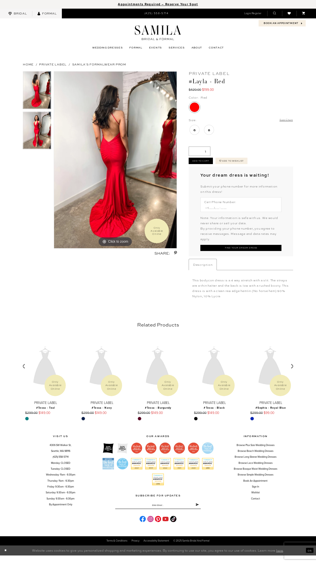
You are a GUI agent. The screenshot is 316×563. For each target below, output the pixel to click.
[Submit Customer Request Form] (240, 253)
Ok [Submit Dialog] (308, 558)
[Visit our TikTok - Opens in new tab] (173, 526)
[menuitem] (17, 13)
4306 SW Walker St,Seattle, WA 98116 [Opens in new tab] (60, 453)
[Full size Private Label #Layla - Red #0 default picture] (115, 160)
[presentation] (45, 372)
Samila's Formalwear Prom (99, 64)
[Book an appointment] (282, 23)
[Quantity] (199, 152)
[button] (253, 13)
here (279, 557)
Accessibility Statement (156, 548)
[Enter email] (158, 511)
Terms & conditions (116, 548)
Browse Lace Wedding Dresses (256, 468)
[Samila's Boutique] (158, 32)
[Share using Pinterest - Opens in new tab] (175, 253)
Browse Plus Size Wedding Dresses (255, 450)
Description (202, 270)
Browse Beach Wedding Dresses (255, 456)
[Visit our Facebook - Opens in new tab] (143, 526)
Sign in (255, 492)
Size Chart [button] (284, 120)
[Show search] (274, 13)
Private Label (53, 64)
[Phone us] (156, 13)
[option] (37, 91)
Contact (255, 504)
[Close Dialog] (6, 558)
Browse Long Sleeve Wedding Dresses (255, 462)
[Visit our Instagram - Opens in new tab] (150, 526)
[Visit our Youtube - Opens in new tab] (165, 526)
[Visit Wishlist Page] (289, 13)
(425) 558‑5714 (61, 462)
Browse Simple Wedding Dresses (255, 480)
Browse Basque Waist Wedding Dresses (255, 474)
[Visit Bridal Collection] (17, 13)
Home (28, 64)
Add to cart (203, 163)
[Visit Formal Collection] (47, 13)
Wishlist (255, 498)
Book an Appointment (255, 486)
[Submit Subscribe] (196, 511)
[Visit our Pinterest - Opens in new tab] (158, 526)
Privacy (135, 548)
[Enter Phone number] (238, 211)
